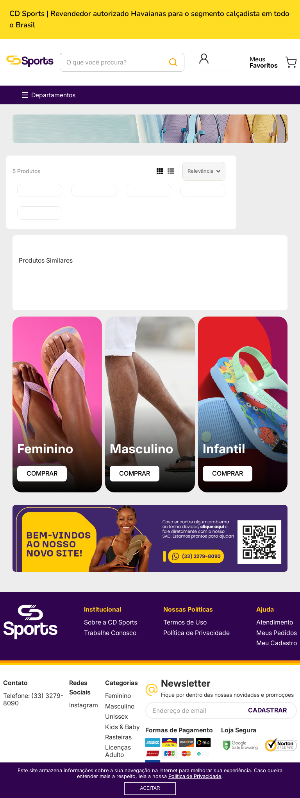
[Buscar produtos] (173, 62)
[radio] (159, 171)
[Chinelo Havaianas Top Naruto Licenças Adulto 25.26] (40, 190)
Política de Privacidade (194, 776)
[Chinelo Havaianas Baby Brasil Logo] (40, 213)
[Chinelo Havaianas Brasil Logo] (148, 190)
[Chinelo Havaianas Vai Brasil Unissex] (203, 190)
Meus (264, 62)
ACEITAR (150, 788)
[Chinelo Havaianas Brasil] (94, 190)
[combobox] (122, 62)
